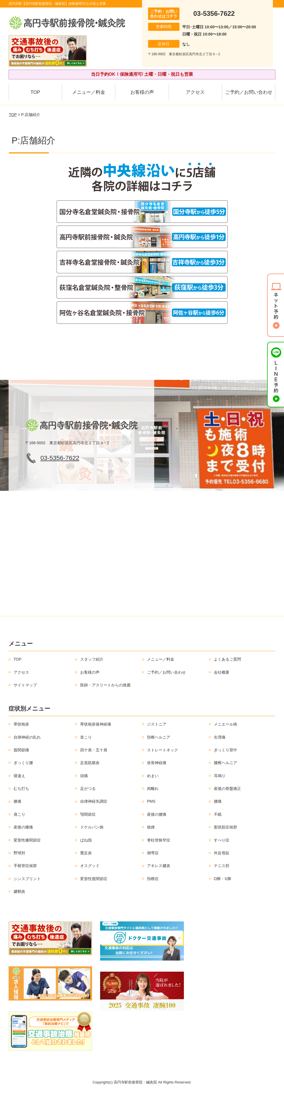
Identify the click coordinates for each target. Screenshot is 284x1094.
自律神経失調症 (93, 801)
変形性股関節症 (93, 878)
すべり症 (221, 840)
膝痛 (17, 801)
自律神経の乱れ (27, 737)
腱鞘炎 (19, 891)
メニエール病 (225, 724)
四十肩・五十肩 (93, 750)
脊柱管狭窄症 (158, 840)
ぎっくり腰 (23, 763)
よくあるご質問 (227, 659)
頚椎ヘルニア (158, 737)
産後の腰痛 (156, 814)
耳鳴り (219, 776)
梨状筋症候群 (225, 827)
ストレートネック (162, 750)
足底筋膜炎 (90, 763)
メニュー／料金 (88, 92)
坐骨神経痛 (156, 763)
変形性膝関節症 (27, 840)
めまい (153, 776)
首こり (86, 737)
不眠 (218, 814)
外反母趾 (221, 853)
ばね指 (86, 840)
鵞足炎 (86, 853)
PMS (151, 801)
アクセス (195, 92)
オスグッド (90, 865)
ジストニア (156, 724)
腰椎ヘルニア (225, 763)
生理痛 (219, 737)
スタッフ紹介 (91, 659)
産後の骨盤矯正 (227, 788)
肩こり (19, 814)
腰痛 (218, 801)
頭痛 (84, 776)
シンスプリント (27, 878)
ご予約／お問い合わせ (248, 92)
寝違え (19, 776)
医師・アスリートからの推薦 (105, 685)
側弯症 (153, 853)
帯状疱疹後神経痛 (95, 724)
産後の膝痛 (23, 827)
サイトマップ (25, 685)
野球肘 (19, 853)
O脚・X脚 (222, 878)
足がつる (88, 788)
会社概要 (221, 672)
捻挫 (151, 827)
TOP (35, 92)
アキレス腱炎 (158, 865)
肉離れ (153, 788)
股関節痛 (21, 750)
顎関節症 (88, 814)
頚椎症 (153, 878)
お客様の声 (142, 92)
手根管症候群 (25, 865)
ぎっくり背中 (225, 750)
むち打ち (21, 788)
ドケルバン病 (91, 827)
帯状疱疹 (21, 724)
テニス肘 (221, 865)
